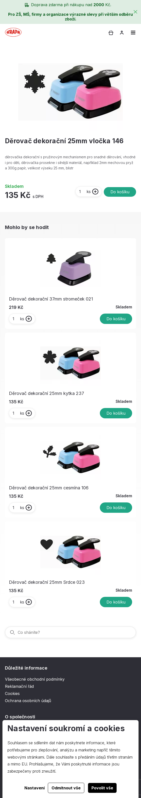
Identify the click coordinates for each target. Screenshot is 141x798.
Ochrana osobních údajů (28, 700)
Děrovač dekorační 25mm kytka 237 (46, 393)
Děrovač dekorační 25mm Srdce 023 (47, 582)
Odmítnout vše (66, 787)
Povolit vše (102, 787)
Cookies (12, 693)
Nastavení (34, 787)
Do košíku (119, 191)
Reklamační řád (19, 686)
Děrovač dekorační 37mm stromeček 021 (51, 298)
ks (85, 191)
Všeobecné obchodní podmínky (35, 679)
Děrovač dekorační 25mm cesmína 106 (48, 487)
